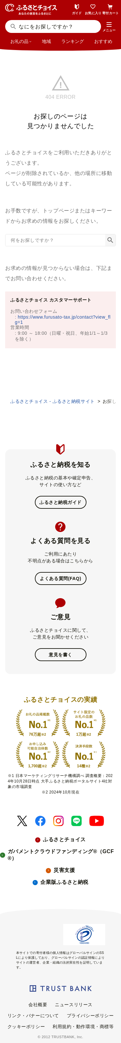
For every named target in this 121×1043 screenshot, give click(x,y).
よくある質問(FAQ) (60, 578)
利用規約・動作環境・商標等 (83, 1026)
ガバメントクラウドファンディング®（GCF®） (61, 855)
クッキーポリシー (26, 1026)
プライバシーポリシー (90, 1015)
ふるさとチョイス (64, 839)
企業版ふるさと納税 (64, 882)
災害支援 (64, 870)
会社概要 (37, 1004)
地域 (46, 41)
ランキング (72, 41)
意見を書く (60, 654)
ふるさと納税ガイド (60, 502)
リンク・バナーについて (33, 1015)
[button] (109, 27)
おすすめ (103, 41)
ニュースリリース (73, 1004)
